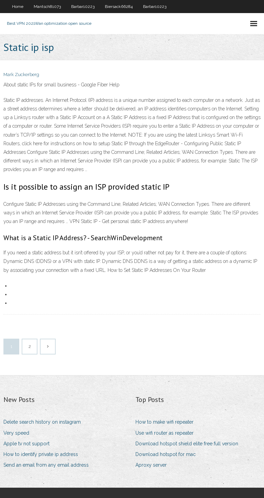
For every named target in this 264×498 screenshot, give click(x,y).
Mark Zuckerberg (21, 74)
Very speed (16, 433)
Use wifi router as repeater (164, 433)
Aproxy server (151, 465)
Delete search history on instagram (42, 422)
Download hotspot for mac (165, 454)
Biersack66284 (119, 6)
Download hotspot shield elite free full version (186, 443)
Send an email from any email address (46, 465)
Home (17, 6)
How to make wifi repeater (164, 422)
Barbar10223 (83, 6)
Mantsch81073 (47, 6)
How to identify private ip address (40, 454)
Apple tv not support (26, 443)
